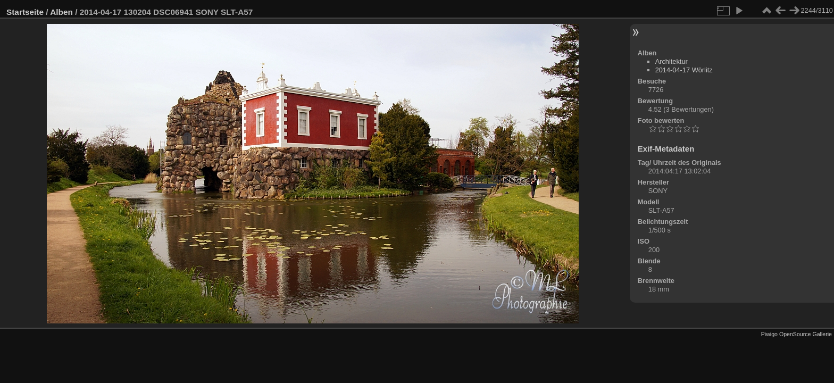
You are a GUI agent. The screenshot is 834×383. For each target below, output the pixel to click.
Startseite (25, 11)
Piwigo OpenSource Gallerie (796, 334)
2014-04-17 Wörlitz (684, 70)
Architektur (671, 61)
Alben (61, 11)
